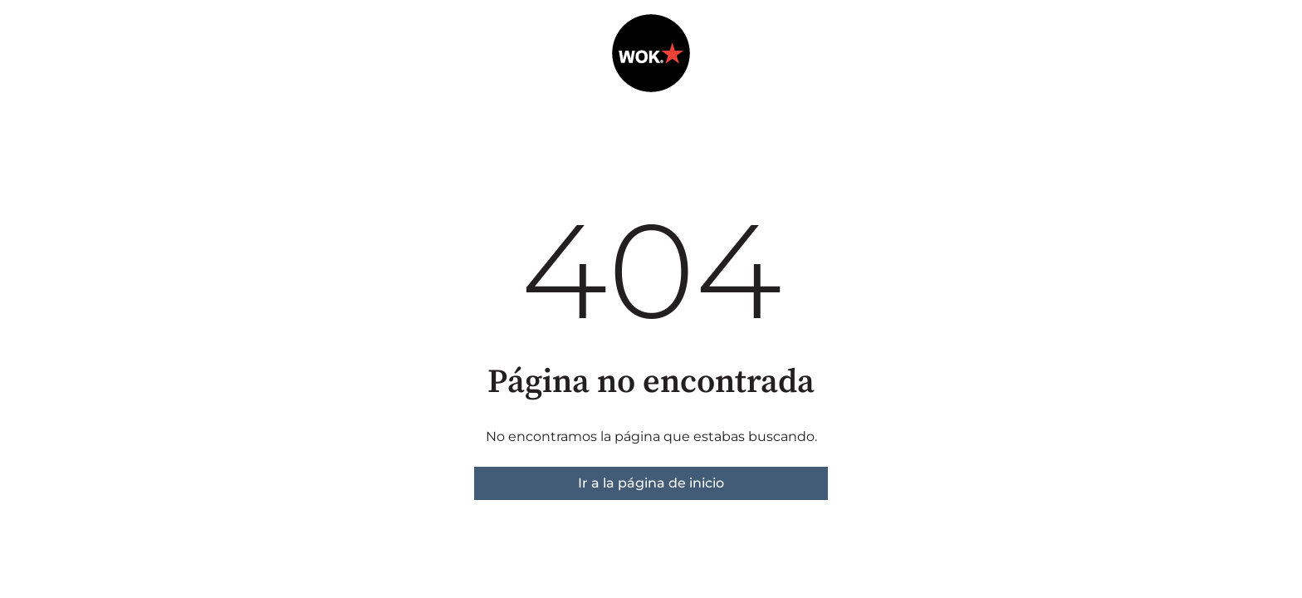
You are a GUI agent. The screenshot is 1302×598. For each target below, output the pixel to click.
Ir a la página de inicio (651, 483)
